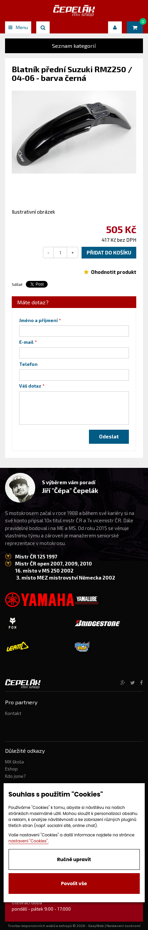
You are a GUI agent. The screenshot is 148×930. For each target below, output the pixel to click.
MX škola (14, 761)
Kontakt (13, 713)
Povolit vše (74, 883)
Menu (18, 27)
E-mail (26, 342)
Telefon (28, 364)
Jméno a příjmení (38, 320)
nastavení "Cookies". (28, 841)
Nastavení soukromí (123, 926)
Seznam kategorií (74, 45)
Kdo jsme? (15, 776)
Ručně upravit (74, 859)
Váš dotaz (30, 386)
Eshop (11, 768)
